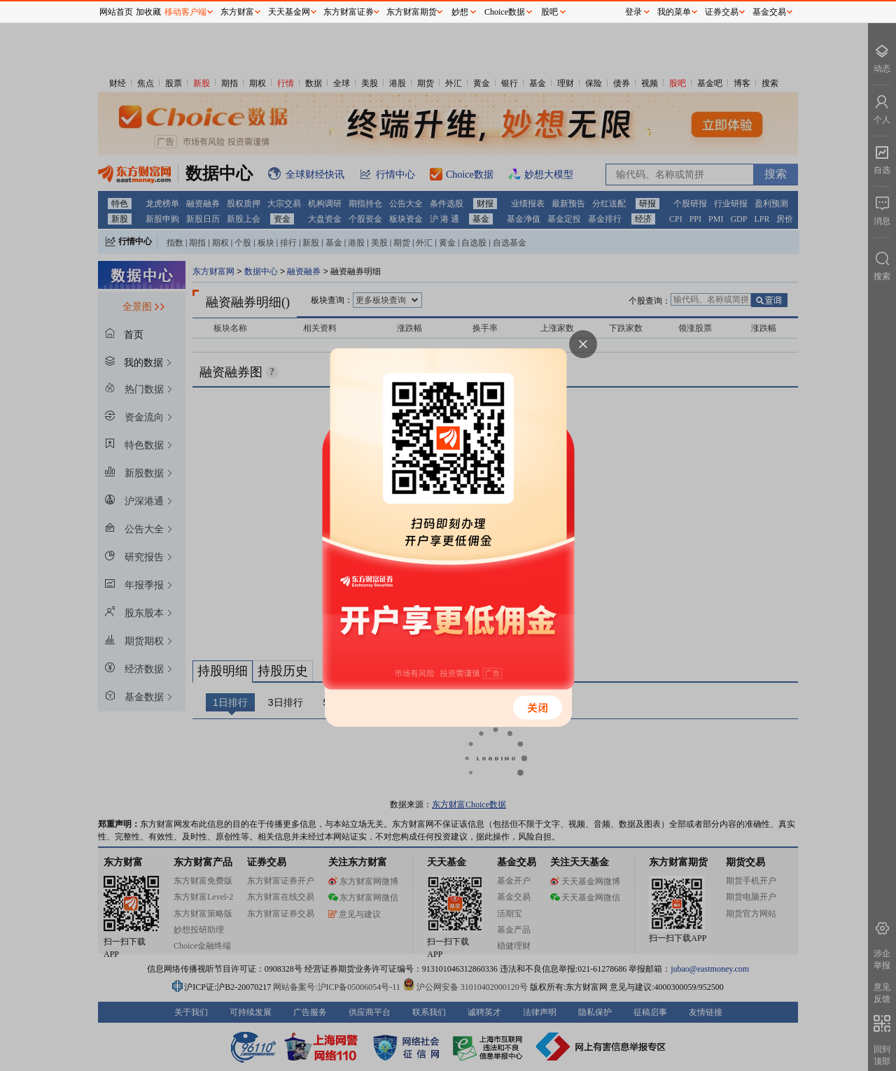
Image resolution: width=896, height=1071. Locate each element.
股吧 (549, 12)
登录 (633, 12)
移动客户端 (185, 12)
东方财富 (237, 12)
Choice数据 (504, 12)
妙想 (459, 12)
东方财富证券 (348, 12)
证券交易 (721, 12)
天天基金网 (289, 12)
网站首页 (116, 12)
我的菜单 (674, 12)
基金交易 (769, 12)
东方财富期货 (411, 12)
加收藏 (148, 12)
